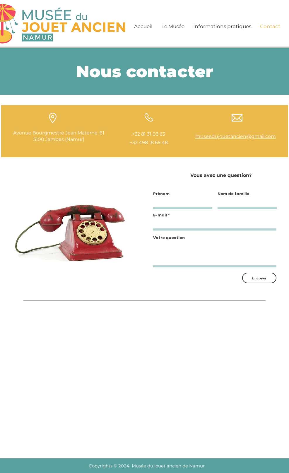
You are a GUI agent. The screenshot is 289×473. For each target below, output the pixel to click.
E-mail (160, 215)
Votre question (169, 238)
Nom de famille (233, 194)
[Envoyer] (259, 278)
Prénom (161, 194)
